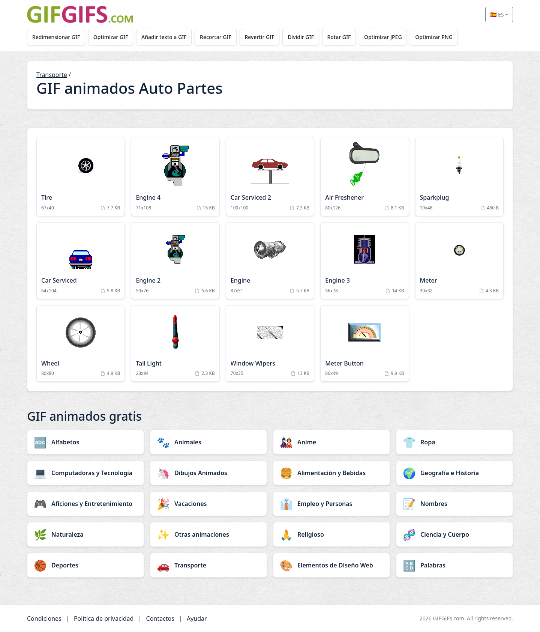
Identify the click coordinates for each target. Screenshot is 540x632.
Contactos (160, 618)
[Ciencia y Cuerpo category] (454, 534)
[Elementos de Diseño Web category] (331, 565)
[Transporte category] (208, 565)
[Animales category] (208, 442)
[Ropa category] (454, 442)
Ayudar (197, 618)
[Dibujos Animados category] (208, 473)
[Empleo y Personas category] (331, 504)
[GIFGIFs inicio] (80, 14)
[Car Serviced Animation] (80, 261)
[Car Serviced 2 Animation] (270, 176)
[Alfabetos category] (85, 442)
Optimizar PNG (434, 37)
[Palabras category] (454, 565)
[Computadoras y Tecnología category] (85, 473)
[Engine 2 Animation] (175, 261)
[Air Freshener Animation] (364, 176)
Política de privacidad (104, 618)
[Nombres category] (454, 504)
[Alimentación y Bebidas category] (331, 473)
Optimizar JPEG (383, 37)
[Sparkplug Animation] (459, 176)
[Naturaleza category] (85, 534)
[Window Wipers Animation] (270, 343)
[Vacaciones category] (208, 504)
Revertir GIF (259, 37)
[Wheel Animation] (80, 343)
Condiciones (44, 618)
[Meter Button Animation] (364, 343)
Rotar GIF (339, 37)
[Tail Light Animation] (175, 343)
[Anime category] (331, 442)
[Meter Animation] (459, 261)
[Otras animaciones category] (208, 534)
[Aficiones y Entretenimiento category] (85, 504)
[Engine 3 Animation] (364, 261)
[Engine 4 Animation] (175, 176)
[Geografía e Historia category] (454, 473)
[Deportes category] (85, 565)
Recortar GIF (215, 37)
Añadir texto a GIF (163, 37)
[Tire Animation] (80, 176)
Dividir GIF (301, 37)
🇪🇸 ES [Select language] (497, 14)
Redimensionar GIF (56, 37)
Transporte (51, 75)
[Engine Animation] (270, 261)
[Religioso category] (331, 534)
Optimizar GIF (110, 37)
